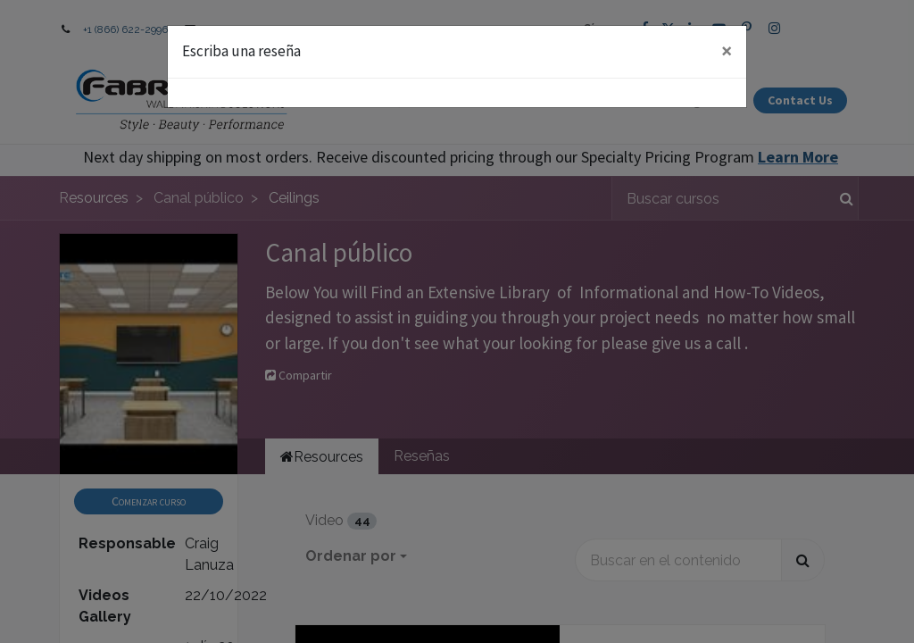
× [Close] (726, 50)
